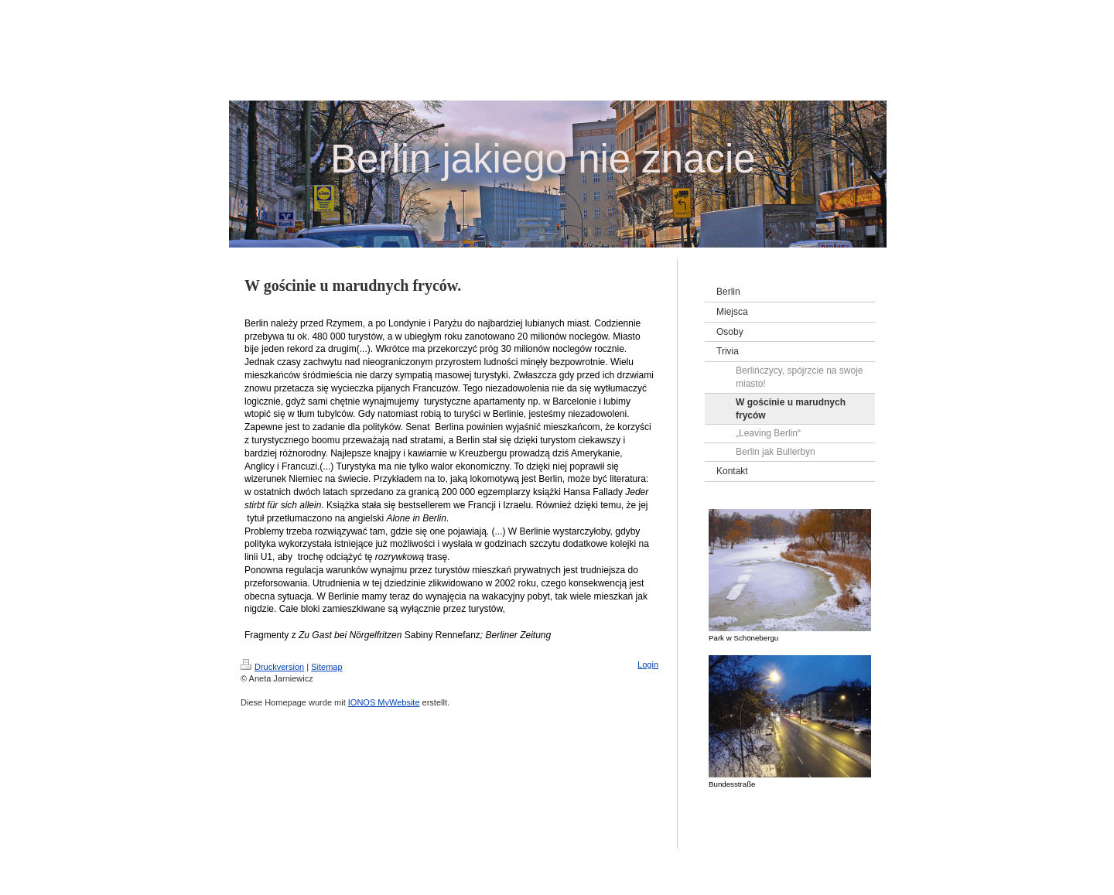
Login (647, 664)
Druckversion (272, 666)
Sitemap (326, 666)
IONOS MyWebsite (384, 702)
